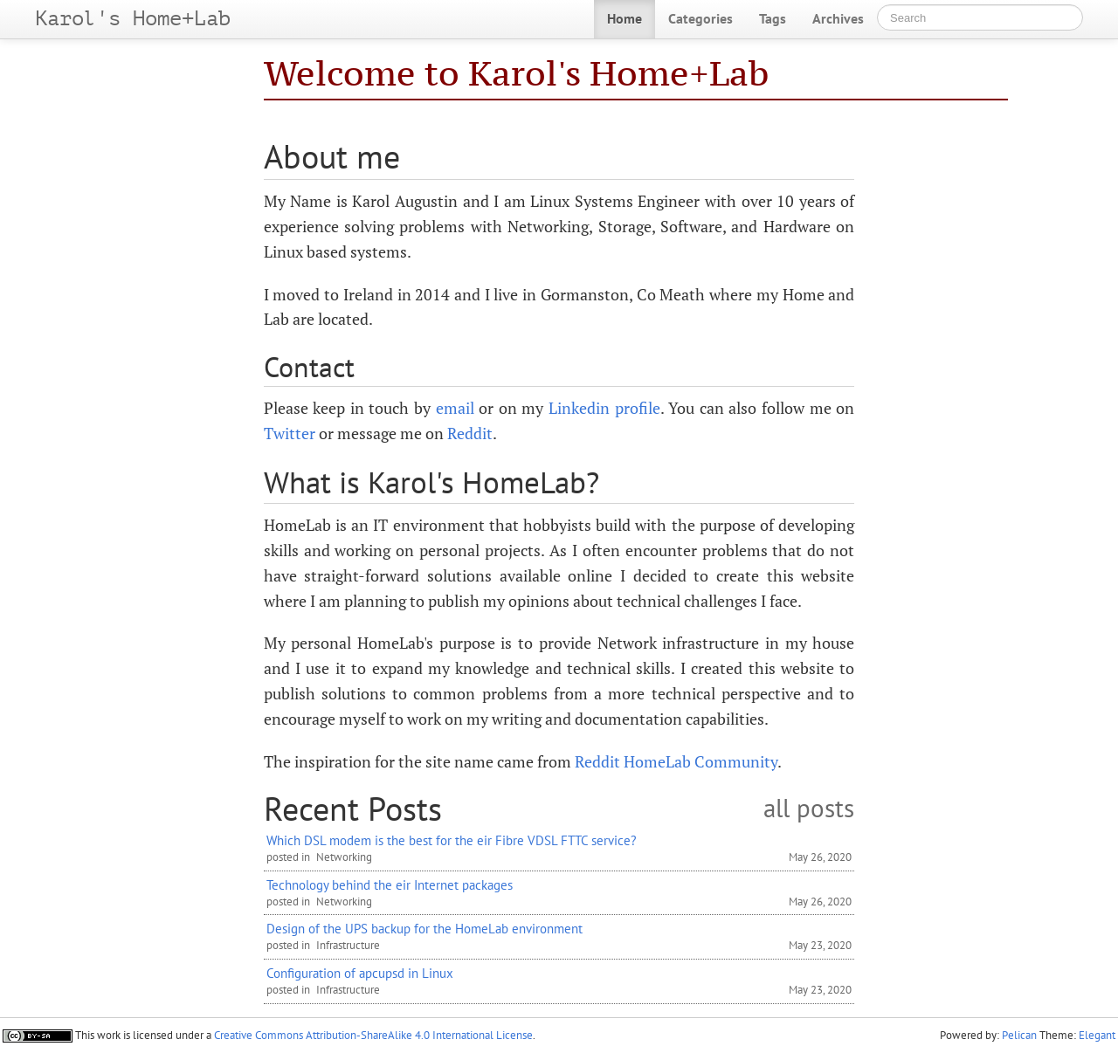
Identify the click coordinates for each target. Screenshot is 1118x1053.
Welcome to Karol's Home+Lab (516, 73)
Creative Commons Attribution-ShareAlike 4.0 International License (373, 1035)
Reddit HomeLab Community (676, 761)
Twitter (289, 433)
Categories (700, 18)
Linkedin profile (604, 407)
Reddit (470, 433)
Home (624, 18)
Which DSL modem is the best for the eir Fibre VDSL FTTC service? (451, 840)
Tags (772, 18)
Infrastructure (348, 945)
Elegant (1097, 1035)
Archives (838, 18)
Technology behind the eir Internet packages (389, 884)
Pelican (1019, 1035)
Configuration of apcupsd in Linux (359, 972)
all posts (808, 809)
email (455, 407)
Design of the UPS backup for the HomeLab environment (424, 928)
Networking (344, 857)
